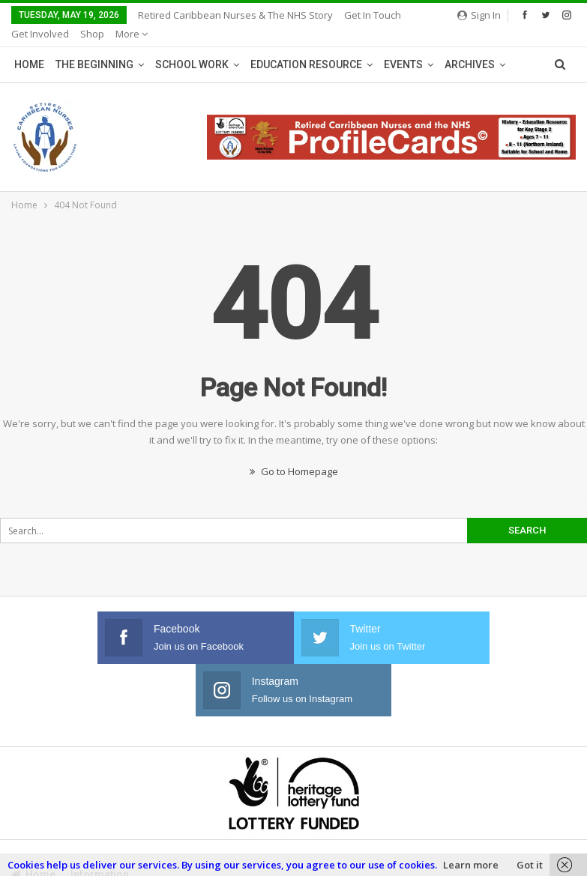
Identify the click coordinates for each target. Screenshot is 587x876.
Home (29, 46)
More (360, 15)
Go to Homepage (294, 453)
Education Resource (306, 46)
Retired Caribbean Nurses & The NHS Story (235, 15)
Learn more (471, 865)
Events (403, 46)
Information (99, 804)
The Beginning (94, 46)
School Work (192, 46)
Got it (530, 865)
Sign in (479, 15)
